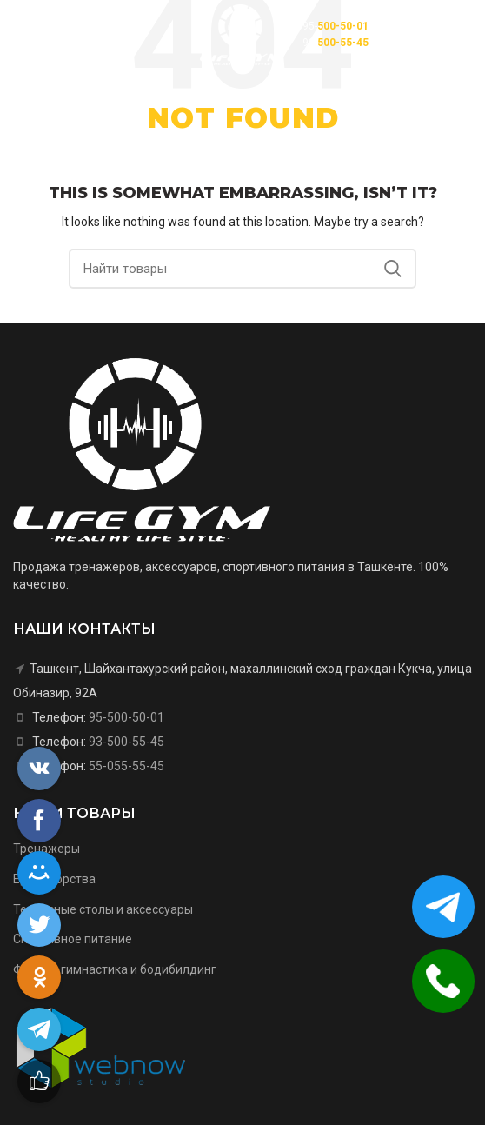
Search (393, 269)
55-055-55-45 (126, 766)
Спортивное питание (72, 939)
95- (335, 26)
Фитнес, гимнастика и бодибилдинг (114, 969)
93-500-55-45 (126, 742)
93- (335, 43)
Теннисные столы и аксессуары (103, 909)
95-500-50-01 (126, 717)
